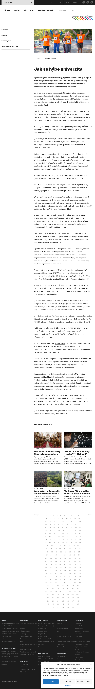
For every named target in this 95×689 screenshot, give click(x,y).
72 (76, 536)
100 (46, 549)
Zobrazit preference (84, 681)
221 (63, 595)
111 (61, 552)
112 (65, 552)
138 (75, 561)
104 (65, 549)
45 (76, 527)
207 (68, 589)
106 (75, 549)
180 (46, 579)
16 (67, 518)
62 (71, 533)
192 (65, 582)
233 (53, 601)
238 (78, 601)
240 (53, 604)
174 (56, 576)
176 (65, 576)
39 (50, 527)
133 (51, 561)
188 (46, 582)
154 (75, 567)
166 (56, 573)
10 (79, 515)
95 (61, 546)
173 (51, 576)
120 (65, 555)
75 (50, 540)
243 (68, 604)
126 (56, 558)
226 (53, 598)
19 (79, 518)
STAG (74, 2)
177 (70, 576)
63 (76, 533)
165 (51, 573)
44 (71, 527)
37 (80, 524)
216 (75, 592)
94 (56, 546)
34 (67, 524)
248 (63, 607)
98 (74, 546)
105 (70, 549)
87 (63, 543)
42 (63, 527)
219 (53, 595)
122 (74, 555)
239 (48, 604)
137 (70, 561)
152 (65, 567)
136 (65, 561)
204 (53, 589)
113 (70, 552)
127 (61, 558)
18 (75, 518)
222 (68, 595)
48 (50, 530)
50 (59, 530)
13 (54, 518)
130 (75, 558)
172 (46, 576)
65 (46, 536)
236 (68, 601)
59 (58, 533)
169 (70, 573)
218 (48, 595)
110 (57, 552)
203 (48, 589)
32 (58, 524)
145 (70, 564)
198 (58, 585)
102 (56, 549)
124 (46, 558)
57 (50, 533)
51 (63, 530)
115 (79, 552)
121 (70, 555)
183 (60, 579)
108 (47, 552)
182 (56, 579)
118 (56, 555)
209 (78, 589)
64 (80, 533)
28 (80, 521)
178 (75, 576)
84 (50, 543)
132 (46, 561)
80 (71, 540)
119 (60, 555)
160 (65, 570)
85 (54, 543)
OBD (59, 2)
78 (63, 540)
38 (45, 527)
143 (60, 564)
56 (46, 533)
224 (77, 595)
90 (76, 543)
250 (73, 607)
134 (56, 561)
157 (51, 570)
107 (80, 549)
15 (62, 518)
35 (71, 524)
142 (56, 564)
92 (47, 546)
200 (68, 585)
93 (52, 546)
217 (80, 592)
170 (75, 573)
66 (50, 536)
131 (80, 558)
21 (50, 521)
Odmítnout (67, 681)
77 (59, 540)
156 (46, 570)
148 (46, 567)
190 (56, 582)
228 (63, 598)
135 (61, 561)
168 (66, 573)
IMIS (67, 2)
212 (56, 592)
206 (63, 589)
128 (65, 558)
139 (80, 561)
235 (63, 601)
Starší (90, 515)
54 (76, 530)
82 (80, 540)
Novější (36, 515)
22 (54, 521)
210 (46, 592)
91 (80, 543)
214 (65, 592)
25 (67, 521)
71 (71, 536)
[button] (91, 665)
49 (54, 530)
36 (75, 524)
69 (63, 536)
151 (61, 567)
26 (71, 521)
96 (65, 546)
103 (60, 549)
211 (51, 592)
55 (80, 530)
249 (68, 607)
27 (75, 521)
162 (75, 570)
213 (60, 592)
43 (67, 527)
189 (51, 582)
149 (51, 567)
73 (80, 536)
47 (46, 530)
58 (54, 533)
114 (74, 552)
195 (80, 582)
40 (54, 527)
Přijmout (51, 681)
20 (46, 521)
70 (67, 536)
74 (46, 540)
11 (46, 518)
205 (58, 589)
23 (58, 521)
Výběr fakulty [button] (18, 2)
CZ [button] (52, 2)
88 (67, 543)
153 (70, 567)
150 (56, 567)
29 (46, 524)
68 (59, 536)
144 (65, 564)
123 (79, 555)
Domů (38, 58)
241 (58, 604)
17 (71, 518)
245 (78, 604)
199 (63, 585)
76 (54, 540)
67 (54, 536)
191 (60, 582)
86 (58, 543)
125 (51, 558)
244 (73, 604)
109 (52, 552)
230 (73, 598)
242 (63, 604)
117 (51, 555)
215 (70, 592)
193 (70, 582)
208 (73, 589)
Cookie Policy (67, 685)
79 (67, 540)
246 (53, 607)
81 (75, 540)
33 (63, 524)
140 (46, 564)
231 (78, 598)
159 (61, 570)
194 (75, 582)
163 (80, 570)
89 (71, 543)
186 (75, 579)
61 (67, 533)
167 (61, 573)
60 (63, 533)
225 (48, 598)
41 (58, 527)
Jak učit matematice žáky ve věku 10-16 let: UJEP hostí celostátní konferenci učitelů (76, 453)
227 (58, 598)
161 (70, 570)
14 (58, 518)
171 (80, 573)
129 (70, 558)
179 (80, 576)
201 (73, 585)
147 (80, 564)
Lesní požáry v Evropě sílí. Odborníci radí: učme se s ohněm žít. (45, 493)
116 (47, 555)
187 (80, 579)
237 (73, 601)
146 (75, 564)
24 (63, 521)
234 (58, 601)
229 (68, 598)
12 (50, 518)
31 (54, 524)
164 (46, 573)
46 (80, 527)
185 (70, 579)
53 (71, 530)
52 (67, 530)
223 (72, 595)
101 (51, 549)
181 (51, 579)
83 (46, 543)
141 (51, 564)
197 (53, 585)
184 (65, 579)
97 (69, 546)
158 (56, 570)
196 (48, 585)
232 (48, 601)
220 (58, 595)
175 (61, 576)
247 (58, 607)
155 (80, 567)
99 (78, 546)
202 (78, 585)
